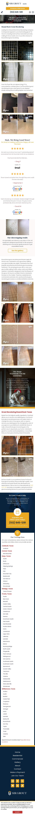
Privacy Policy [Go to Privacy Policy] (21, 804)
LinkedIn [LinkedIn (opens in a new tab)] (17, 785)
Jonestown (6, 631)
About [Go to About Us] (17, 765)
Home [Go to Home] (17, 752)
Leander (5, 639)
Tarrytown (6, 671)
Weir (4, 736)
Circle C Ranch (7, 609)
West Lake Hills (7, 684)
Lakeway (5, 636)
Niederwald (6, 576)
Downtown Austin (8, 619)
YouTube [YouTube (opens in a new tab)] (12, 785)
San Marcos (6, 579)
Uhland (5, 581)
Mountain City (7, 574)
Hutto (4, 629)
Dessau (5, 616)
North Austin (6, 649)
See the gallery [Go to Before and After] (17, 250)
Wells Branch (7, 681)
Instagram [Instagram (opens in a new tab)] (12, 781)
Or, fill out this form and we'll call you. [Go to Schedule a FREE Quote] (18, 525)
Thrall (4, 731)
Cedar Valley (7, 604)
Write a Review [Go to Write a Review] (2, 12)
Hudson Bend (7, 626)
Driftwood (6, 564)
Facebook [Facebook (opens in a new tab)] (17, 781)
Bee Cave (6, 599)
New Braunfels (7, 553)
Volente (5, 676)
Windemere (6, 686)
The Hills (5, 674)
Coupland (6, 701)
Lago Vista (6, 634)
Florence (5, 704)
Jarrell (5, 714)
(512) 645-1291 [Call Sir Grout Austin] (16, 12)
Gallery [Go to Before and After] (17, 762)
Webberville (6, 679)
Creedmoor (6, 611)
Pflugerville (6, 651)
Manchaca (6, 641)
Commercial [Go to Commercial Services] (17, 759)
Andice (5, 691)
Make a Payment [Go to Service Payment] (17, 772)
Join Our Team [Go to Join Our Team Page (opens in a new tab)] (17, 775)
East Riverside (7, 624)
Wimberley (6, 584)
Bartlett (5, 696)
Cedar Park (6, 699)
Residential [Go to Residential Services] (17, 755)
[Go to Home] (17, 4)
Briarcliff (5, 601)
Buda (4, 561)
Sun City (5, 724)
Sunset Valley (7, 669)
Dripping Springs (8, 566)
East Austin (6, 621)
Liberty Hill (6, 719)
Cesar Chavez (7, 591)
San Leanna (6, 659)
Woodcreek (6, 586)
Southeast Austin (8, 661)
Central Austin (7, 606)
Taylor (5, 726)
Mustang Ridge (7, 646)
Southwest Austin (8, 664)
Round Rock (6, 721)
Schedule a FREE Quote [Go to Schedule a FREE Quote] (17, 8)
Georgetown (7, 706)
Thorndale (6, 729)
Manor (5, 644)
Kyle (4, 571)
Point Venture (7, 654)
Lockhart (5, 548)
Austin (5, 559)
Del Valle (5, 614)
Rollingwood (6, 656)
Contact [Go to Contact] (17, 769)
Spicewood (6, 666)
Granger (5, 709)
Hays (4, 569)
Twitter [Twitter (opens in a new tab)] (22, 781)
